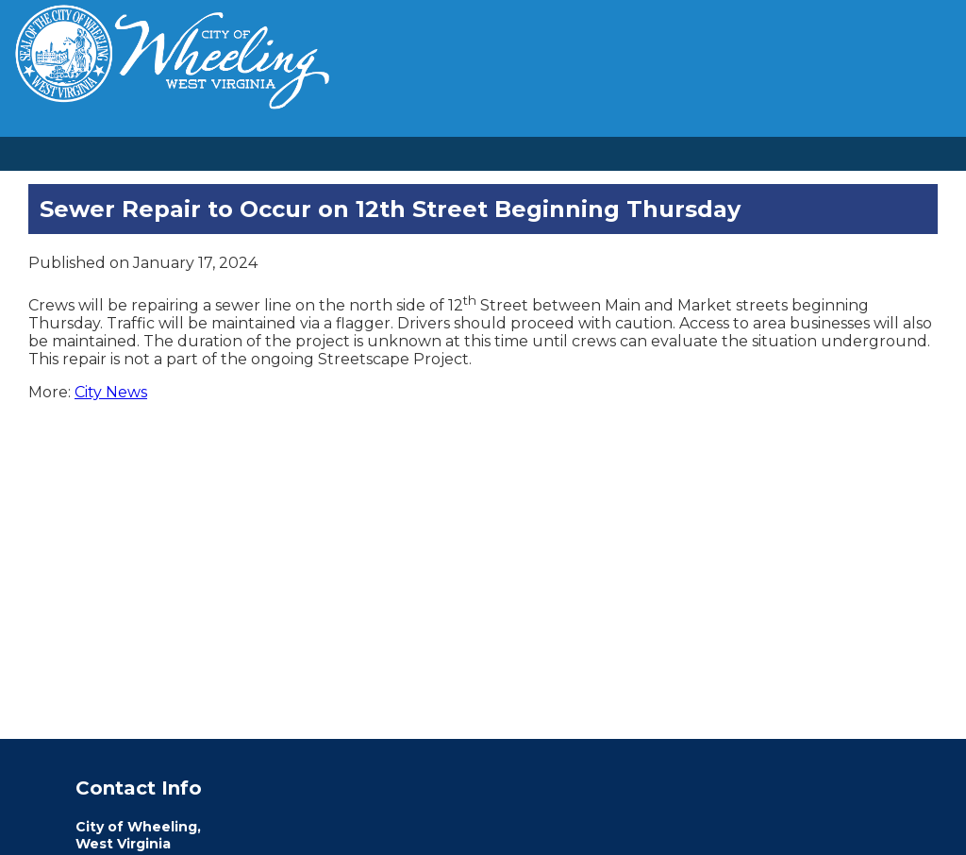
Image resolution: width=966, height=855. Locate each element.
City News (111, 392)
